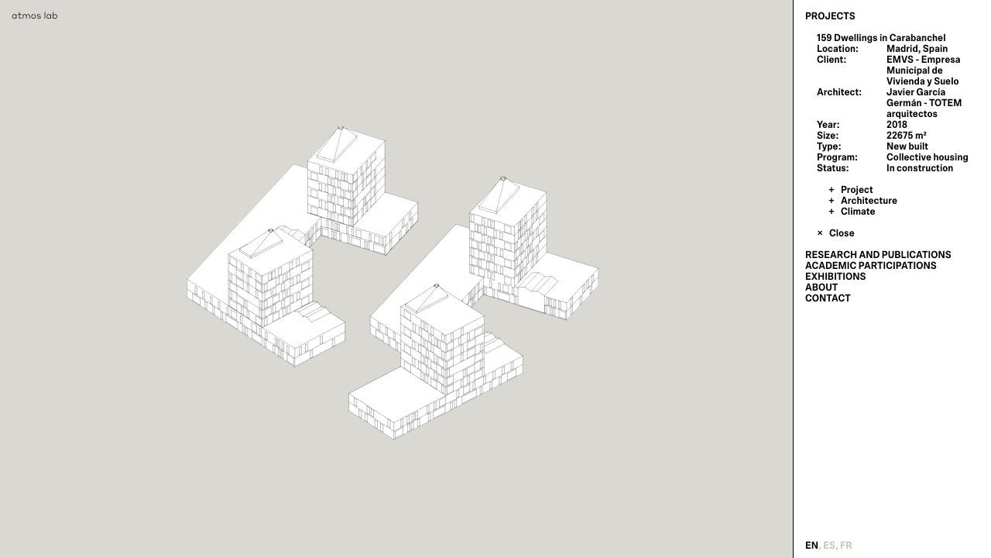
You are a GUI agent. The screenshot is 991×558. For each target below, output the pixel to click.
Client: (831, 59)
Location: (838, 48)
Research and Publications (878, 255)
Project (857, 189)
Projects (830, 16)
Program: (837, 157)
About (821, 287)
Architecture (869, 200)
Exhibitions (835, 276)
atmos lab (35, 15)
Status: (833, 168)
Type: (829, 146)
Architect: (839, 92)
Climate (858, 211)
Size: (827, 135)
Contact (828, 298)
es (829, 545)
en (811, 545)
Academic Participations (871, 265)
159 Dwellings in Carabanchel (881, 38)
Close (842, 233)
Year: (828, 124)
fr (846, 545)
